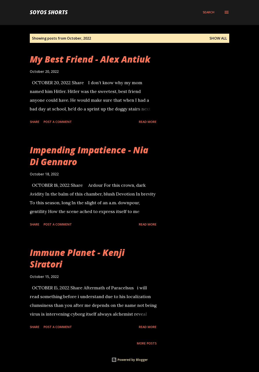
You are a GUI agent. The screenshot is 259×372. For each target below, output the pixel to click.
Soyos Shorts (49, 12)
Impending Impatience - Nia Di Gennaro (89, 156)
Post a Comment (58, 122)
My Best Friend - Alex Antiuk (90, 59)
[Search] (208, 12)
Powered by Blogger (129, 360)
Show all (218, 38)
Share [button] (34, 122)
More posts (147, 343)
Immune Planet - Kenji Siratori (77, 258)
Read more (148, 122)
